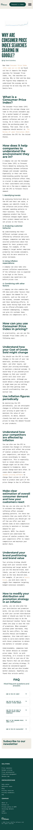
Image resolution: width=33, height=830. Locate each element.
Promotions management (9, 774)
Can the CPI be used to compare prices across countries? (13, 711)
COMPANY (5, 798)
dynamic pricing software (13, 474)
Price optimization (8, 772)
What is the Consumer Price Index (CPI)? (14, 721)
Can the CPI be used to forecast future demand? (13, 702)
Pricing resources (8, 790)
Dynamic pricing (7, 770)
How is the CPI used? (12, 694)
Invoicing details (8, 809)
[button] (16, 694)
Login (3, 811)
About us (4, 802)
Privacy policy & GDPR (9, 807)
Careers (4, 813)
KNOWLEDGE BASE (8, 780)
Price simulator (7, 768)
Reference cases (7, 786)
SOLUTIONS (6, 764)
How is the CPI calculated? (14, 729)
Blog (3, 788)
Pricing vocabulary (8, 792)
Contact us (5, 804)
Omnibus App (5, 776)
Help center (5, 784)
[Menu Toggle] (30, 4)
